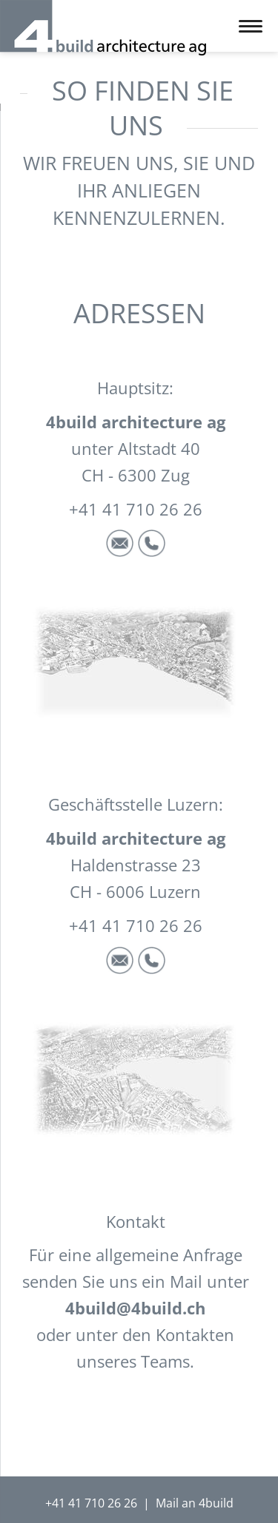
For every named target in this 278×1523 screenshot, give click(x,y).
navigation (251, 26)
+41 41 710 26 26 (91, 1503)
